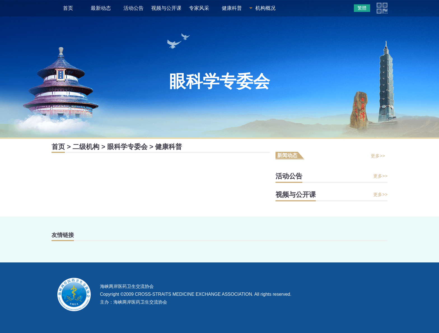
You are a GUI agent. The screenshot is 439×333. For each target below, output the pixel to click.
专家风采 (199, 8)
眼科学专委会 (127, 146)
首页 (68, 8)
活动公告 (133, 8)
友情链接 (63, 235)
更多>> (378, 155)
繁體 (362, 8)
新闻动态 (287, 155)
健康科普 (232, 8)
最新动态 (101, 8)
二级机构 (86, 146)
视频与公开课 (166, 8)
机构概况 (265, 8)
